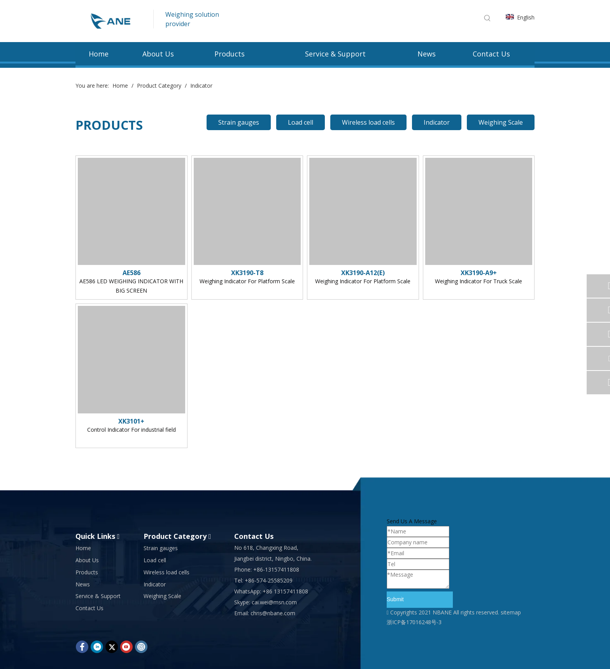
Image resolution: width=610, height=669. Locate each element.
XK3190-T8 (247, 273)
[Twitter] (111, 647)
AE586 (131, 273)
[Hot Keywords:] (487, 18)
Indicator (437, 122)
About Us (87, 560)
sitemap (511, 612)
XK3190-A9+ (479, 273)
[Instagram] (141, 647)
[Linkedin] (97, 647)
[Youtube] (126, 647)
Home (83, 548)
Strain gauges (238, 122)
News (82, 584)
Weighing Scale (501, 122)
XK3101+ (131, 421)
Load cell (300, 122)
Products (86, 572)
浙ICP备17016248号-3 (414, 622)
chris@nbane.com (273, 613)
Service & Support (98, 596)
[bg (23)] (305, 74)
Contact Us (89, 608)
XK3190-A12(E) (363, 273)
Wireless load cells (368, 122)
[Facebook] (82, 647)
